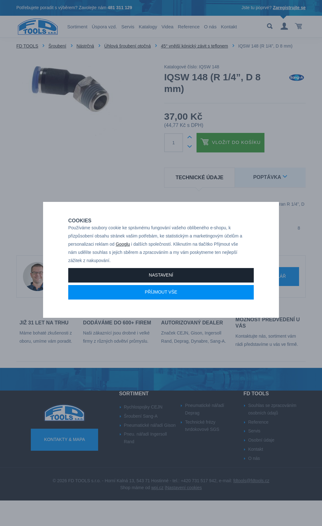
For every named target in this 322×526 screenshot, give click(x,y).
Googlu (123, 258)
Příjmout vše (161, 306)
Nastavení (161, 289)
